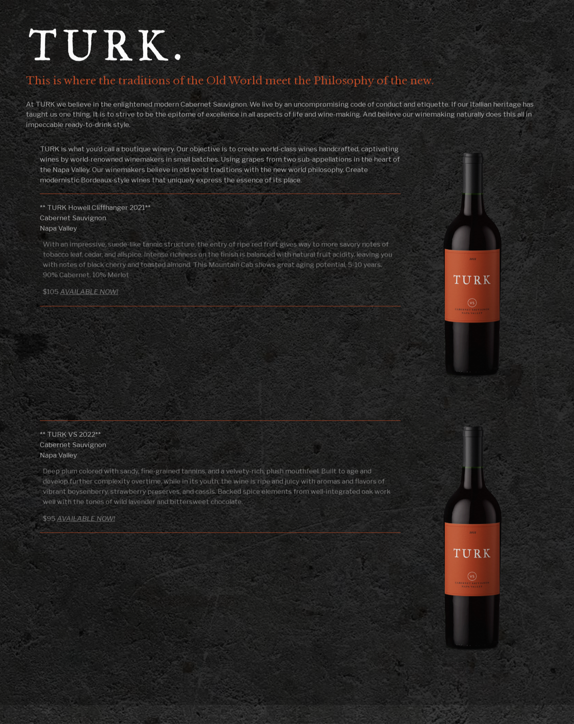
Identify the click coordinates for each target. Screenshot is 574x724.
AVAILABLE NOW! (91, 292)
